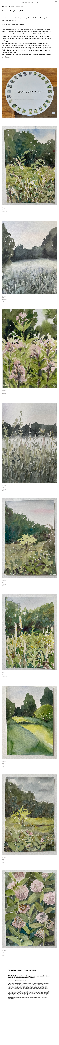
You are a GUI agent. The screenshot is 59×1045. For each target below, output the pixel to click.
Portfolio (4, 6)
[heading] (29, 2)
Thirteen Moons (10, 6)
